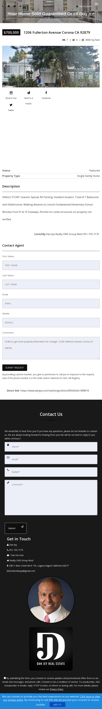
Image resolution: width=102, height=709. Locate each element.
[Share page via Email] (20, 6)
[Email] (51, 459)
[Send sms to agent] (9, 6)
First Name (8, 256)
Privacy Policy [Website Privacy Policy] (56, 689)
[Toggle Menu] (96, 4)
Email (5, 294)
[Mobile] (51, 472)
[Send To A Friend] (28, 96)
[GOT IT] (57, 704)
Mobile (5, 313)
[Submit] (16, 528)
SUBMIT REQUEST (14, 367)
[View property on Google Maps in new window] (50, 139)
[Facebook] (46, 96)
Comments (8, 332)
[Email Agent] (51, 571)
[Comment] (51, 497)
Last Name (8, 275)
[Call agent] (3, 6)
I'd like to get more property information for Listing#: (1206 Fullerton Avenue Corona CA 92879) (51, 348)
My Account (83, 6)
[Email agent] (15, 6)
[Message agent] (51, 555)
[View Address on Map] (51, 566)
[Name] (51, 447)
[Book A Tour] (11, 96)
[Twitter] (11, 108)
